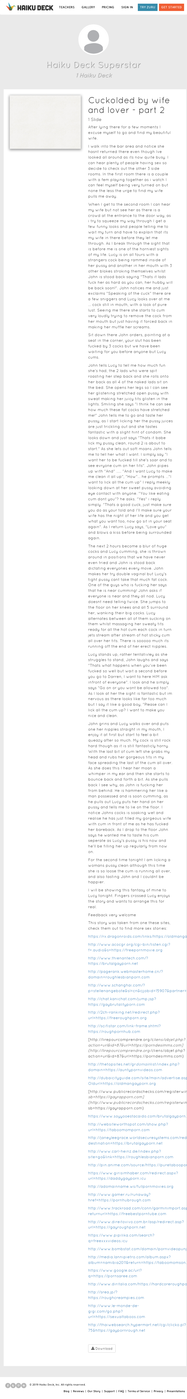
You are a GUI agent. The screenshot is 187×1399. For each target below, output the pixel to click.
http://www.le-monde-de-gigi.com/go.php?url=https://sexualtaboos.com (116, 1311)
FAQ (121, 1391)
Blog (66, 1391)
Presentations (176, 1391)
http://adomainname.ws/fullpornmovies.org (131, 1186)
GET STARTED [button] (171, 7)
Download (101, 1348)
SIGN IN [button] (127, 7)
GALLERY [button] (88, 7)
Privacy (158, 1391)
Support (109, 1391)
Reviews (78, 1391)
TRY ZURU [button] (147, 7)
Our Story (93, 1391)
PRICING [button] (108, 7)
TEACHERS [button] (67, 7)
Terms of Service (139, 1391)
